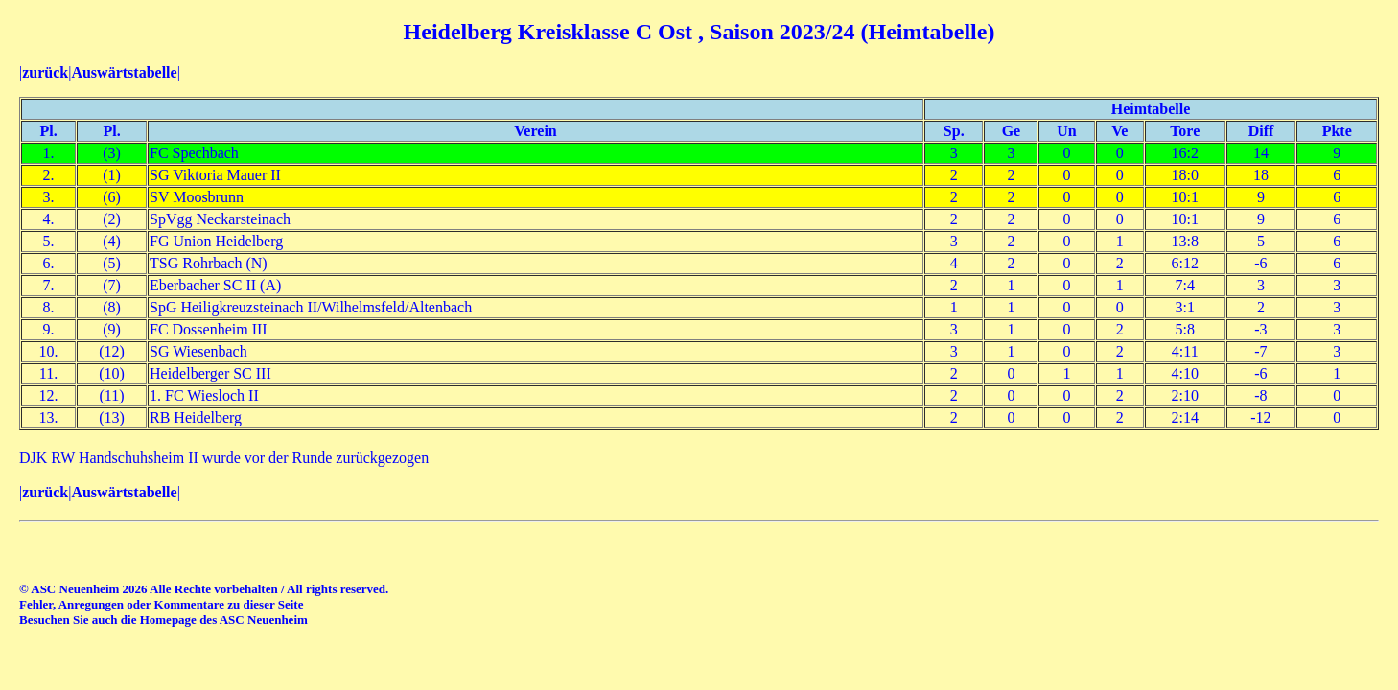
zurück (45, 72)
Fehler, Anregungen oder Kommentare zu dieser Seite (161, 604)
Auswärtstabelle (123, 72)
